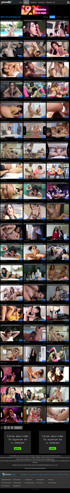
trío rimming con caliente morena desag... (10, 284)
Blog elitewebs (16, 485)
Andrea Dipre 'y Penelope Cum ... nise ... (56, 223)
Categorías (33, 2)
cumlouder (19, 78)
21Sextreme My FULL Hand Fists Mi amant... (57, 406)
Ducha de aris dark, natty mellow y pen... (56, 264)
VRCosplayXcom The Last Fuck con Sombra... (11, 365)
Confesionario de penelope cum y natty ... (33, 264)
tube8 (67, 342)
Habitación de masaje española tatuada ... (56, 203)
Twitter (66, 474)
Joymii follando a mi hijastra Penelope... (10, 142)
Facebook (60, 474)
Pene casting (4, 304)
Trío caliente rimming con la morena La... (56, 101)
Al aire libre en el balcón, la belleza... (9, 203)
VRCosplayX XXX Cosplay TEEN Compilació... (11, 406)
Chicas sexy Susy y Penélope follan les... (56, 81)
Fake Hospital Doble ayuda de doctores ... (33, 183)
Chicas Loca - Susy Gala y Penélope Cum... (33, 81)
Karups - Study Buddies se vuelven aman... (11, 345)
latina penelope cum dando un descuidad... (11, 20)
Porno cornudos (6, 485)
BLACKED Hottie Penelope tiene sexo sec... (34, 325)
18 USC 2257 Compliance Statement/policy (35, 468)
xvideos (43, 37)
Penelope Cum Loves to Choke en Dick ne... (11, 264)
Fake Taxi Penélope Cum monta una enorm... (11, 81)
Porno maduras (40, 479)
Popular (52, 17)
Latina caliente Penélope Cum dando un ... (10, 325)
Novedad (59, 17)
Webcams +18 (50, 2)
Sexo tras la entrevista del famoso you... (10, 101)
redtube (66, 57)
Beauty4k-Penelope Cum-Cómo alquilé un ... (11, 162)
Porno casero (40, 482)
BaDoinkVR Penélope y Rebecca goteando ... (34, 40)
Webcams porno (17, 482)
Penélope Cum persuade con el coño (9, 183)
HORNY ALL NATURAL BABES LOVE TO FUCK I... (57, 41)
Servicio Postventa (5, 122)
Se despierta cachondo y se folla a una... (33, 20)
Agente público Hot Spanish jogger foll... (33, 162)
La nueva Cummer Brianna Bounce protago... (57, 61)
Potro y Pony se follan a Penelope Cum (32, 101)
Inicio (20, 2)
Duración (66, 17)
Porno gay (50, 479)
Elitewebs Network (6, 479)
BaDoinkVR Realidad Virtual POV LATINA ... (33, 243)
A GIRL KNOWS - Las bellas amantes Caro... (34, 61)
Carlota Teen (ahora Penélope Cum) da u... (10, 386)
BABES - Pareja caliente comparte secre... (33, 142)
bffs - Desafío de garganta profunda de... (56, 122)
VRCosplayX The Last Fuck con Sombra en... (57, 183)
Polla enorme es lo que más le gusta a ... (10, 40)
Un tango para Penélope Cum (30, 365)
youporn (20, 37)
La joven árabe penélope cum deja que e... (33, 223)
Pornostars (41, 2)
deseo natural (4, 61)
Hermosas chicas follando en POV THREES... (34, 122)
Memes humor (17, 479)
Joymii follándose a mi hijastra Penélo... (56, 325)
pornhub (43, 78)
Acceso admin (35, 489)
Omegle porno (28, 479)
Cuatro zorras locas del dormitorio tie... (33, 406)
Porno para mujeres (30, 482)
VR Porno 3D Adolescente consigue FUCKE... (57, 142)
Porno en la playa (52, 482)
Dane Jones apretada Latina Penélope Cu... (11, 223)
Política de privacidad (44, 474)
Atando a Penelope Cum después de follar (57, 284)
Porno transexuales (6, 482)
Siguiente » (18, 427)
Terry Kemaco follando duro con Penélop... (57, 365)
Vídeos (26, 2)
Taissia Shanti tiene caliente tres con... (56, 20)
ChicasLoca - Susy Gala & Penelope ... (55, 162)
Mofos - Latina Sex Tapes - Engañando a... (33, 203)
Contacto (53, 474)
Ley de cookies (33, 474)
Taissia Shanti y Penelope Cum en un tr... (56, 304)
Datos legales (24, 474)
